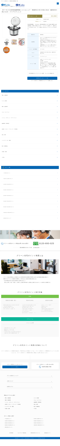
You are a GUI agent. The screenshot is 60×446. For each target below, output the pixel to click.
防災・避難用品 (5, 148)
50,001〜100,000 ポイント (10, 210)
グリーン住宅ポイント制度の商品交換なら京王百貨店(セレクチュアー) (28, 444)
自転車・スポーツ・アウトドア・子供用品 (11, 130)
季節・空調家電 (5, 95)
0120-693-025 (43, 248)
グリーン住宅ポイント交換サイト (8, 5)
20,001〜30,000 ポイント (10, 193)
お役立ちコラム (10, 391)
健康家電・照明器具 (6, 124)
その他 (3, 159)
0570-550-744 (45, 371)
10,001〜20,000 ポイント (10, 187)
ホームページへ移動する (15, 371)
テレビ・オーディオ (6, 112)
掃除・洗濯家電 (5, 107)
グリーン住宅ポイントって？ (14, 380)
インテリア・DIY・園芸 (7, 142)
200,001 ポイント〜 (8, 222)
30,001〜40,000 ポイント (10, 198)
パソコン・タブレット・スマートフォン (11, 118)
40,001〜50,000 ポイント (10, 204)
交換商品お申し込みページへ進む (42, 78)
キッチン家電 (5, 101)
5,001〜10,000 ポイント (9, 181)
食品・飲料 (4, 136)
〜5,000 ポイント (8, 175)
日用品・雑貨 (5, 153)
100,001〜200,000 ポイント (10, 216)
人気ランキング (10, 386)
